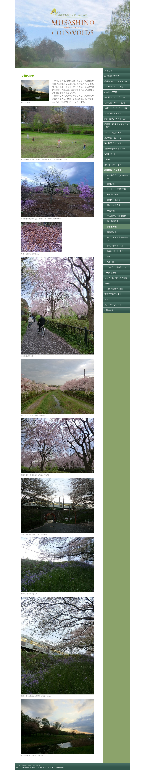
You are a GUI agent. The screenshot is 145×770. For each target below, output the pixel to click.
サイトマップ (36, 765)
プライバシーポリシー (23, 765)
